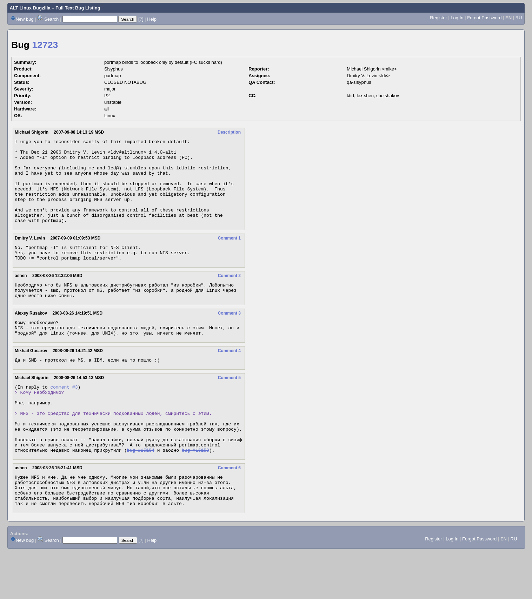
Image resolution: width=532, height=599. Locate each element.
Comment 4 (229, 377)
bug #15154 (140, 491)
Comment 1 (229, 255)
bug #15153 (195, 491)
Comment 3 (229, 336)
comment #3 (64, 415)
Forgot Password (484, 17)
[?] (140, 19)
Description (229, 132)
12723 (45, 45)
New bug (25, 19)
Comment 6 (229, 508)
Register (438, 17)
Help (152, 19)
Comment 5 (229, 405)
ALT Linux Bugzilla (30, 8)
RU (519, 17)
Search (51, 19)
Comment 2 (229, 295)
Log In (457, 17)
